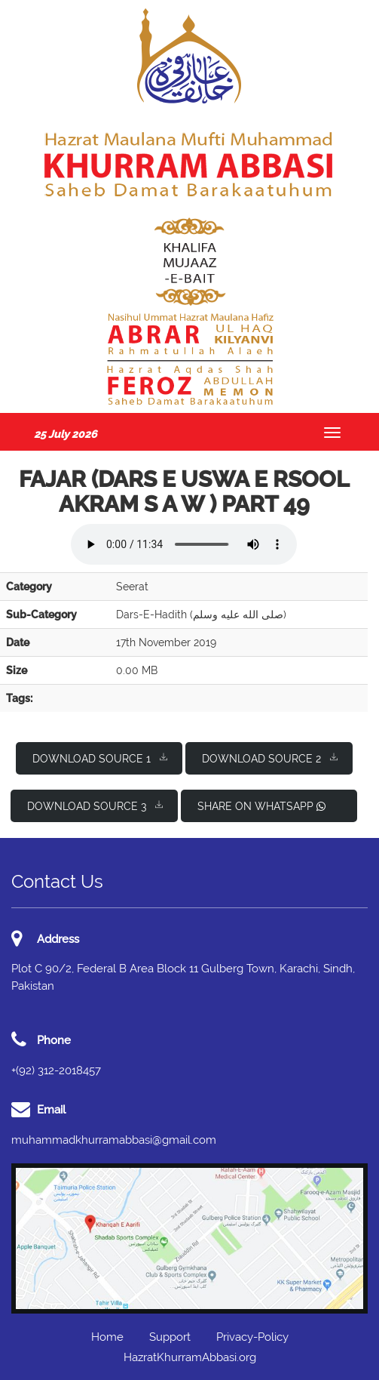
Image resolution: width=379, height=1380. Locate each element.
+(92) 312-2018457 (56, 1070)
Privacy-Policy (252, 1337)
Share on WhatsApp (261, 806)
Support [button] (170, 1337)
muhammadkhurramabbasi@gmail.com (113, 1140)
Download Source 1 (99, 757)
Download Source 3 (95, 805)
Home (107, 1337)
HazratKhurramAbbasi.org (190, 1357)
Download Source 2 (270, 757)
